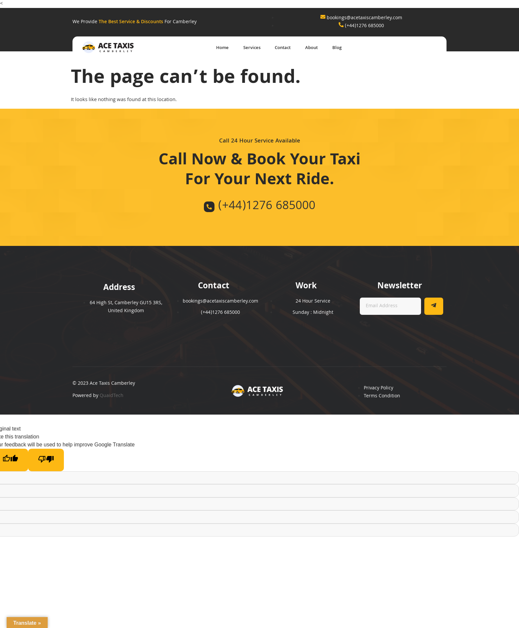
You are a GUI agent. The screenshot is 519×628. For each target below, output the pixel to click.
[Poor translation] (46, 460)
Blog (337, 48)
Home (209, 48)
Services (242, 48)
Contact (276, 48)
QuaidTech (111, 396)
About (308, 48)
